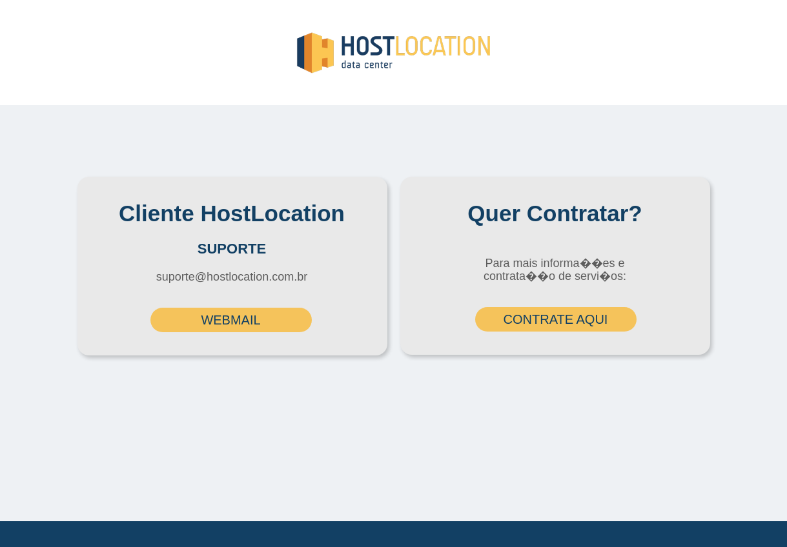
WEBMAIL (230, 320)
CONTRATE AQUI (556, 319)
